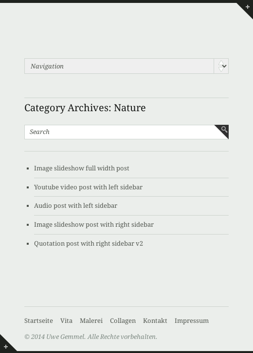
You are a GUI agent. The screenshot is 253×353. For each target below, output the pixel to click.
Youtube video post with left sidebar (88, 187)
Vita (66, 320)
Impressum (192, 320)
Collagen (123, 320)
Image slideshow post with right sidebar (94, 224)
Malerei (91, 320)
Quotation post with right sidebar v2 (88, 243)
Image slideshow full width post (81, 168)
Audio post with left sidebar (75, 205)
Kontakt (155, 320)
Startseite (38, 320)
